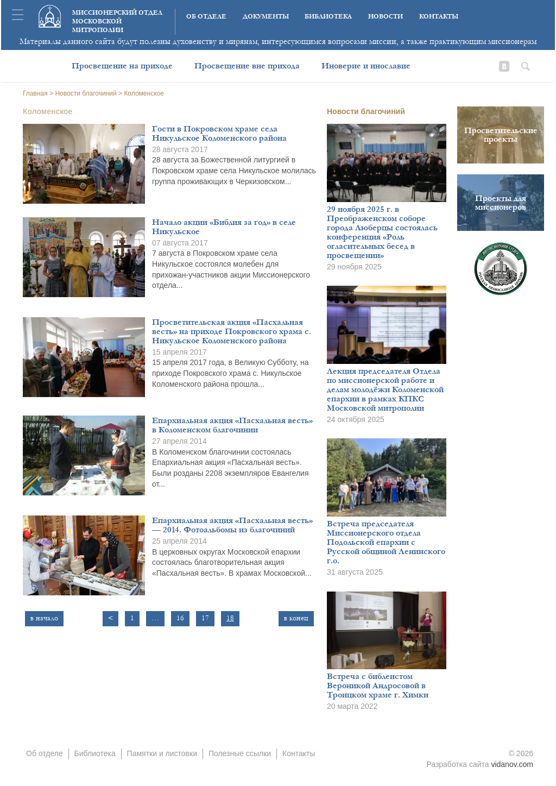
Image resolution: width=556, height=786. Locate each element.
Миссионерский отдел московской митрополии (117, 21)
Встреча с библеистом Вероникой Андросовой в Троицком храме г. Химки (377, 685)
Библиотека (328, 16)
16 (180, 618)
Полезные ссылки (239, 753)
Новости (385, 16)
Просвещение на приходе (122, 66)
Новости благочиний (366, 111)
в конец (296, 618)
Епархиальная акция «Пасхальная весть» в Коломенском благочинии (232, 425)
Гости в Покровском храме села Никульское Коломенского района (219, 133)
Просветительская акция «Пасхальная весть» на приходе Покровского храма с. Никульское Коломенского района (231, 331)
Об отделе (206, 16)
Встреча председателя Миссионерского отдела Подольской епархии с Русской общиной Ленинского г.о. (386, 542)
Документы (266, 16)
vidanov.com (512, 764)
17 (205, 618)
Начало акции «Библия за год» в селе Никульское (224, 226)
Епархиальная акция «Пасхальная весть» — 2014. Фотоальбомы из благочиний (232, 525)
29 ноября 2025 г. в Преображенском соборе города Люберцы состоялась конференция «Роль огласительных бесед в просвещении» (382, 232)
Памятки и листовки (162, 753)
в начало (44, 618)
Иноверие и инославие (365, 66)
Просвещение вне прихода (247, 66)
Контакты (438, 16)
